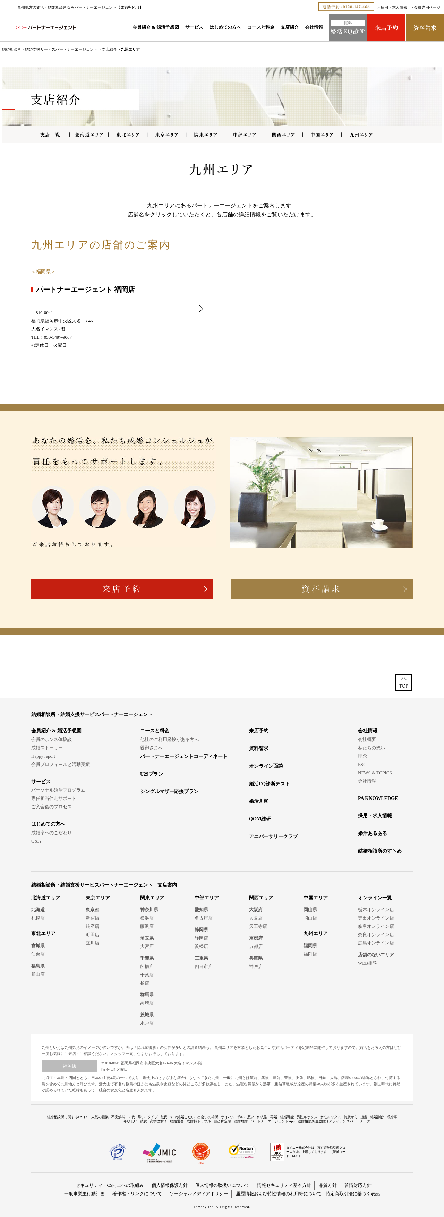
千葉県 (147, 958)
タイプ (152, 1117)
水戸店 (147, 1023)
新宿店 (92, 918)
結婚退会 (177, 1121)
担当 (363, 1117)
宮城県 (38, 945)
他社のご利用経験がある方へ (169, 739)
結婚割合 (377, 1117)
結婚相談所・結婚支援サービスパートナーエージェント (49, 49)
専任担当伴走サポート (53, 798)
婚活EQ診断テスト (269, 783)
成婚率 (392, 1117)
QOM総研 (260, 818)
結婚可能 (287, 1117)
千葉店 (147, 974)
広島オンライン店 (376, 943)
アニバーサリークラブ (273, 836)
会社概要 (367, 739)
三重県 (201, 958)
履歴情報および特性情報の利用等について (279, 1193)
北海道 (38, 909)
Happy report (43, 756)
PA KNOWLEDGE (378, 798)
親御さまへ (151, 747)
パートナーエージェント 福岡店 (85, 289)
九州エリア (316, 933)
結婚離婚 (241, 1121)
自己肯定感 (222, 1121)
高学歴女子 (158, 1121)
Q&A (36, 841)
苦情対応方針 (358, 1185)
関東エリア (152, 897)
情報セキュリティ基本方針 (284, 1185)
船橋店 (147, 966)
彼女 (143, 1121)
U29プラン (151, 774)
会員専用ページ (427, 7)
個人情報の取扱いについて (222, 1185)
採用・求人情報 (394, 7)
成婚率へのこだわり (51, 832)
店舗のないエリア (376, 954)
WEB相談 (367, 963)
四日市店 (204, 966)
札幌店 (38, 918)
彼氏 (164, 1117)
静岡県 (201, 929)
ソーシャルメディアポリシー (199, 1193)
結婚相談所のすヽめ (380, 851)
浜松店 (201, 946)
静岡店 (201, 938)
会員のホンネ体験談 (51, 739)
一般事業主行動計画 (84, 1193)
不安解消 (118, 1117)
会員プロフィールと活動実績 (60, 764)
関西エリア (261, 897)
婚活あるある (372, 833)
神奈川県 (149, 909)
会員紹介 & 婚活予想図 (156, 27)
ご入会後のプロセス (51, 806)
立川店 (92, 943)
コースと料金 (260, 27)
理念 (362, 756)
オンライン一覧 (375, 897)
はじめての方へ (225, 27)
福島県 (38, 965)
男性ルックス (307, 1117)
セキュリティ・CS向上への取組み (110, 1185)
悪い (250, 1117)
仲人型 (262, 1117)
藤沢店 (147, 926)
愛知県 (201, 909)
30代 (131, 1117)
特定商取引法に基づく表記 (353, 1193)
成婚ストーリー (47, 747)
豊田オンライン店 (376, 918)
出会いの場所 (207, 1117)
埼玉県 (147, 938)
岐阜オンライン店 (376, 926)
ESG (362, 764)
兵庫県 (256, 958)
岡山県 (310, 909)
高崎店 (147, 1002)
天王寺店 (258, 926)
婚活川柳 (258, 801)
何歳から (351, 1117)
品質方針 (328, 1185)
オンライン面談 (266, 766)
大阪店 (256, 918)
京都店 (256, 946)
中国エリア (316, 897)
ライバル (228, 1117)
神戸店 (256, 966)
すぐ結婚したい (182, 1117)
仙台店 (38, 954)
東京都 (92, 909)
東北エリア (43, 933)
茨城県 (147, 1014)
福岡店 (310, 954)
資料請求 (258, 748)
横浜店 (147, 918)
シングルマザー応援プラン (169, 791)
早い (141, 1117)
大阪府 (256, 909)
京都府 (256, 938)
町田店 (92, 934)
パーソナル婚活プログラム (58, 790)
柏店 (144, 983)
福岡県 (43, 271)
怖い (241, 1117)
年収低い (130, 1121)
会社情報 (314, 27)
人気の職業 (100, 1117)
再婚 (273, 1117)
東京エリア (98, 897)
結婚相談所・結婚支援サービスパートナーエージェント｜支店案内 (104, 885)
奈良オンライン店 (376, 934)
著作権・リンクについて (137, 1193)
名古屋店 (204, 918)
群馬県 (147, 994)
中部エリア (207, 897)
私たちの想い (371, 747)
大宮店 (147, 946)
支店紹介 (290, 27)
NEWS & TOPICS (375, 772)
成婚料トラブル (199, 1121)
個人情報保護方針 (170, 1185)
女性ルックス (330, 1117)
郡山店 (38, 974)
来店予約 (258, 730)
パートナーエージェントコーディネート (184, 756)
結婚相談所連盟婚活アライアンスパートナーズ (334, 1121)
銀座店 (92, 926)
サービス (194, 27)
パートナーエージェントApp (272, 1121)
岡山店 (310, 918)
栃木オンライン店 (376, 909)
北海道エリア (45, 897)
